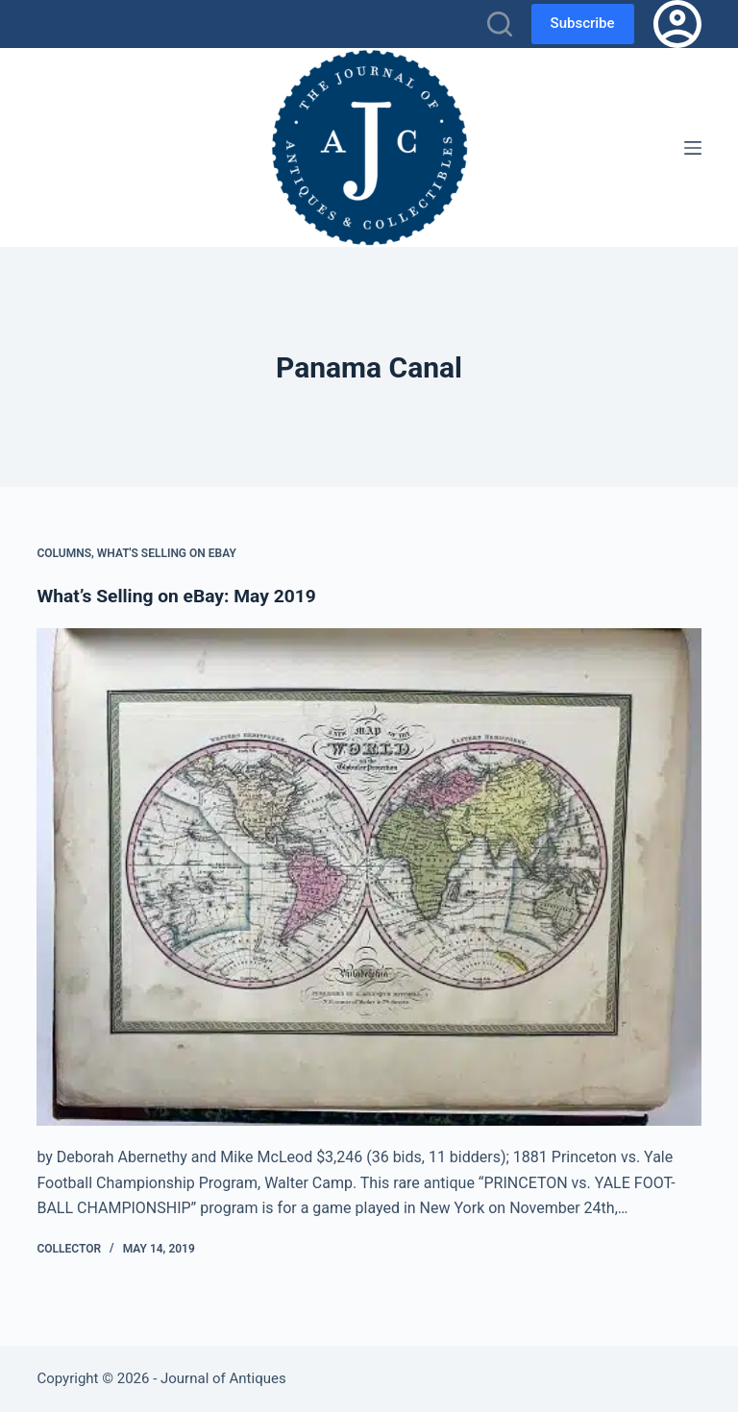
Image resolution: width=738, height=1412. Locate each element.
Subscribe (583, 23)
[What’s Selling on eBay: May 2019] (369, 876)
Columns (64, 553)
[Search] (499, 24)
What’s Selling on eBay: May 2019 (182, 595)
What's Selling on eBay (166, 553)
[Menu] (692, 148)
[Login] (677, 24)
